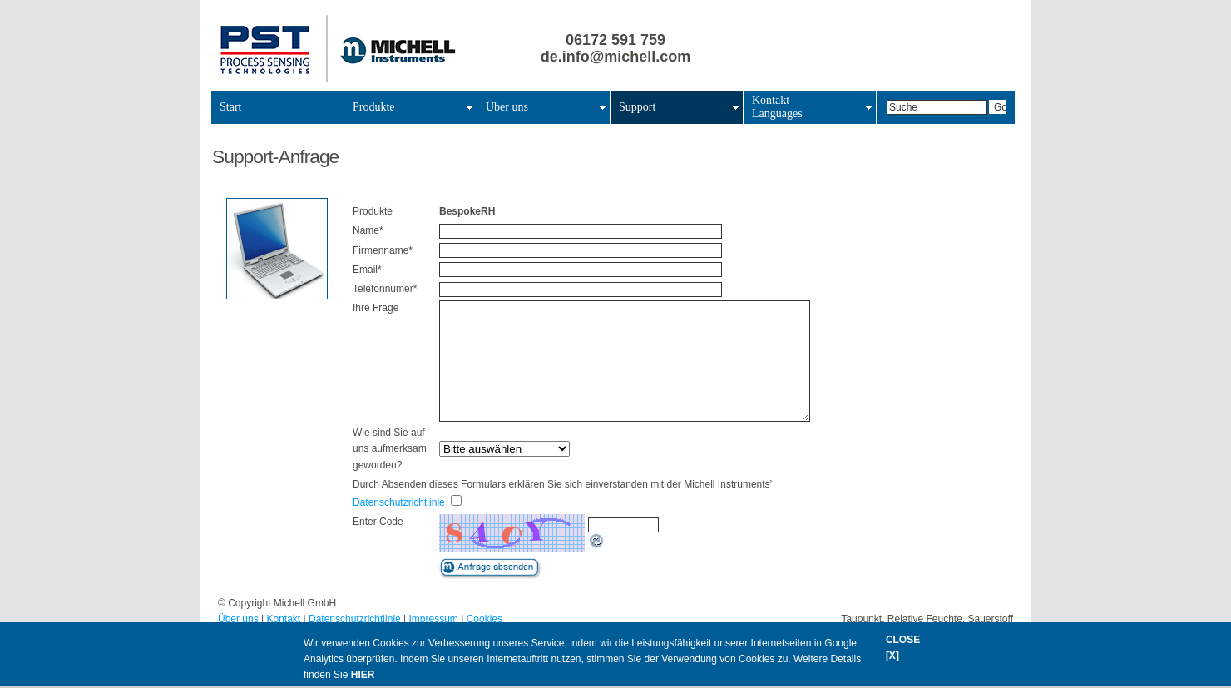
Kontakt (284, 619)
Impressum (433, 619)
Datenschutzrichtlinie (400, 502)
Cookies (484, 619)
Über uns (238, 619)
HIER (363, 675)
